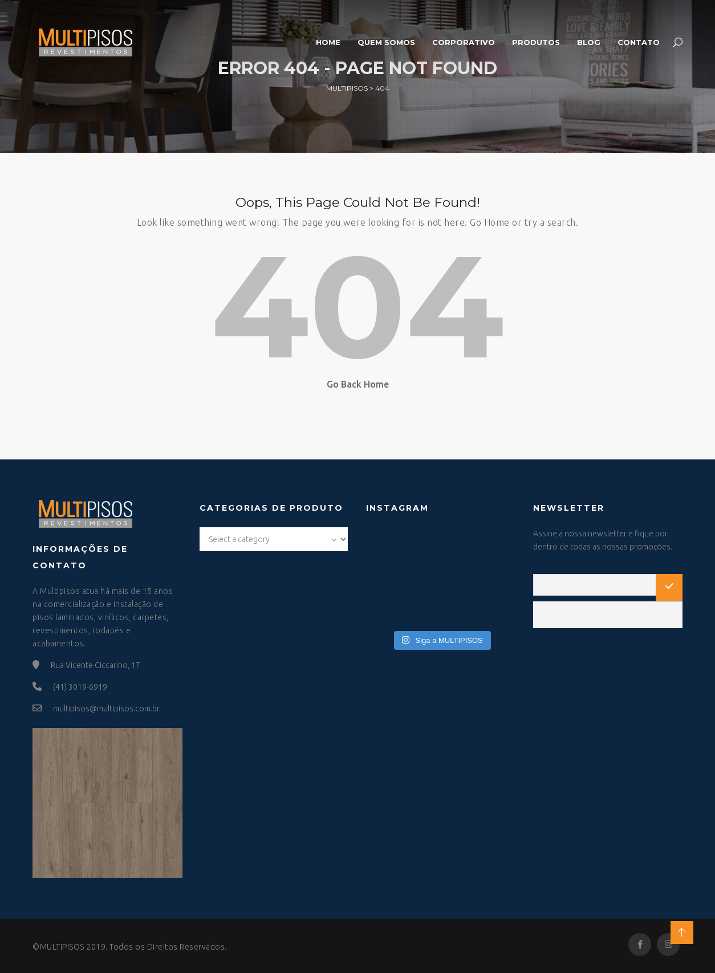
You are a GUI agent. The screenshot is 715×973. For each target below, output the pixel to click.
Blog (588, 42)
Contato (639, 42)
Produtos (536, 42)
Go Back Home (358, 384)
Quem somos (386, 42)
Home (328, 42)
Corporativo (463, 42)
